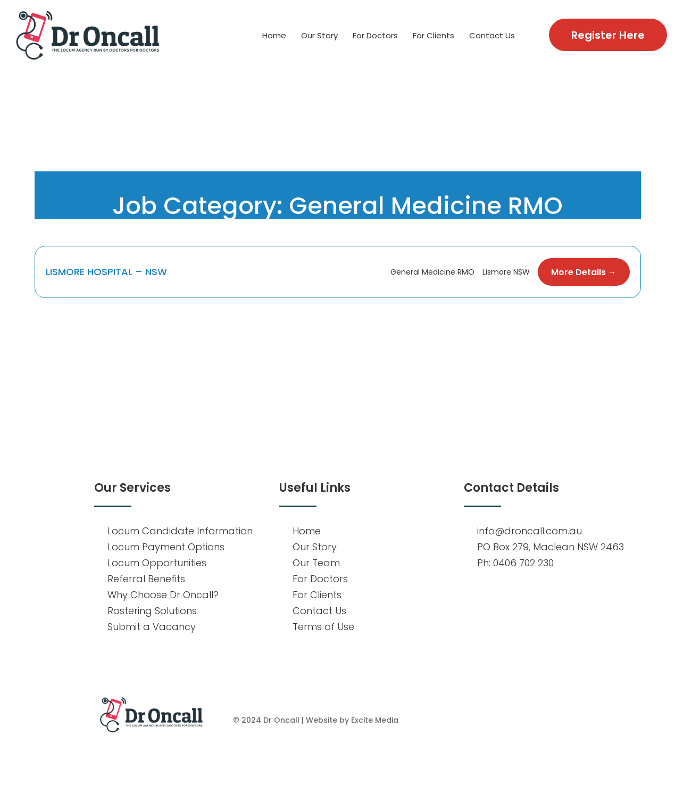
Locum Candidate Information (180, 531)
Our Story (319, 35)
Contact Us (492, 35)
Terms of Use (323, 626)
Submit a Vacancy (151, 626)
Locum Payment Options (165, 546)
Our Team (316, 562)
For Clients (433, 35)
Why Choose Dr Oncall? (163, 594)
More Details (583, 272)
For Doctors (375, 35)
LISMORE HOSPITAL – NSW (108, 271)
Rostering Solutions (152, 610)
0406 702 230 (523, 562)
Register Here (608, 35)
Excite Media (374, 720)
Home (274, 35)
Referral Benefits (146, 578)
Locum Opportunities (156, 562)
